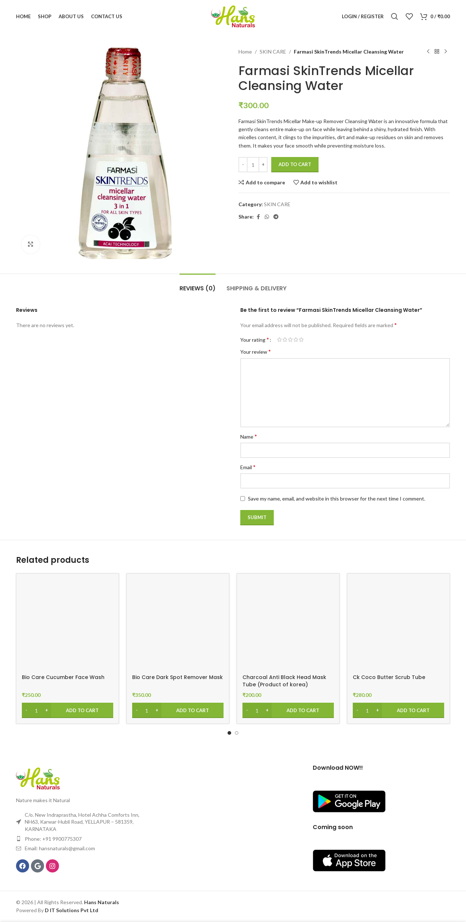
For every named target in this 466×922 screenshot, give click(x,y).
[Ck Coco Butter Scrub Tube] (398, 625)
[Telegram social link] (276, 217)
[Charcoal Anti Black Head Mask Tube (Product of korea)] (288, 625)
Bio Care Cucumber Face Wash (63, 677)
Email (248, 466)
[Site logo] (233, 16)
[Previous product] (428, 51)
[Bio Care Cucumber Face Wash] (67, 625)
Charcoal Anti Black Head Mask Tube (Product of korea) (284, 681)
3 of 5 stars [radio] (290, 339)
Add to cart (295, 164)
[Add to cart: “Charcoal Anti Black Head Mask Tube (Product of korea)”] (288, 710)
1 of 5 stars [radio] (279, 339)
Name (248, 436)
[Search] (394, 16)
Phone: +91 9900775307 (53, 839)
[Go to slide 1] (229, 733)
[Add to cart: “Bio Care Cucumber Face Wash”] (67, 710)
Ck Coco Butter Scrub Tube (389, 677)
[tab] (197, 285)
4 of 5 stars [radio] (296, 339)
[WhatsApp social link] (266, 217)
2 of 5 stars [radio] (285, 339)
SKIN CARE (273, 51)
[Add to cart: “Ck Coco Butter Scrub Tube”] (398, 710)
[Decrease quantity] (243, 164)
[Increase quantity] (263, 164)
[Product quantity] (253, 164)
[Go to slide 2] (236, 733)
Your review (255, 351)
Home (245, 51)
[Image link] (38, 778)
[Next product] (445, 51)
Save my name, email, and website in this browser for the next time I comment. (336, 498)
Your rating (254, 339)
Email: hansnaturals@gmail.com (60, 848)
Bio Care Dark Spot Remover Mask (177, 677)
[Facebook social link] (258, 217)
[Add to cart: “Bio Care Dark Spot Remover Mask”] (178, 710)
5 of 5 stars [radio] (301, 339)
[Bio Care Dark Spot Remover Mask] (178, 625)
